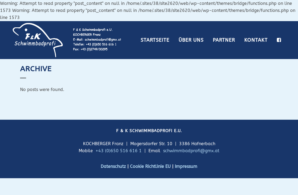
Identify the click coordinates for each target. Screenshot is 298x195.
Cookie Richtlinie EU (150, 166)
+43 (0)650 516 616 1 (119, 150)
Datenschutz (113, 166)
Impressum (186, 166)
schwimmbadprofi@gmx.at (191, 150)
